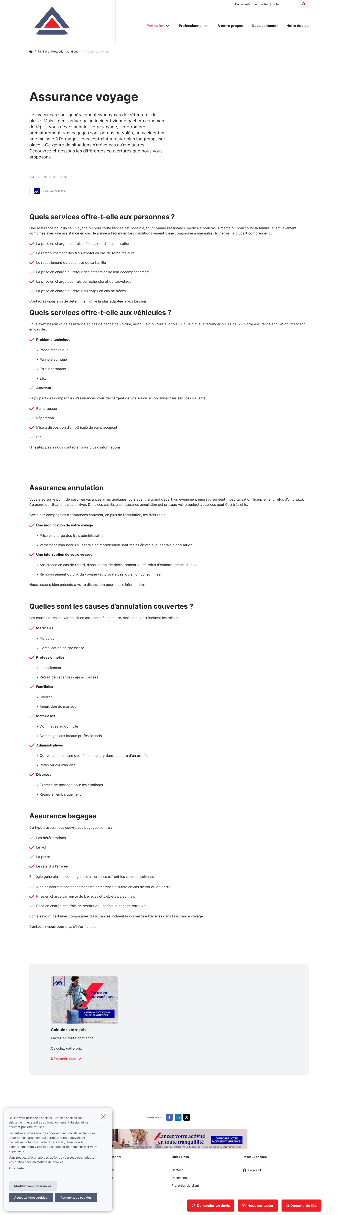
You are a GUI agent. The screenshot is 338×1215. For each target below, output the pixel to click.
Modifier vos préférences (32, 1186)
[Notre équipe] (295, 25)
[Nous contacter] (264, 25)
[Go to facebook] (170, 1117)
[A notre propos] (230, 25)
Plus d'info (16, 1168)
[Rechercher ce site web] (304, 4)
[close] (103, 1116)
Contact (177, 1170)
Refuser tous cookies (76, 1197)
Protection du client (185, 1185)
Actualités (261, 4)
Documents (242, 4)
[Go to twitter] (187, 1117)
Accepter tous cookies (30, 1197)
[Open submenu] (167, 25)
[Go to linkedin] (179, 1117)
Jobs (276, 4)
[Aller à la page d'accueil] (72, 21)
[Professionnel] (189, 25)
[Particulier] (153, 25)
